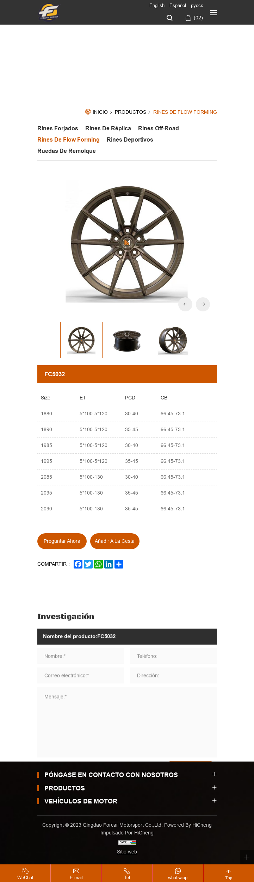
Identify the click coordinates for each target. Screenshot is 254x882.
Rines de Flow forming (185, 112)
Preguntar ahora (62, 541)
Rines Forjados (57, 128)
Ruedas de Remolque (66, 151)
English (157, 5)
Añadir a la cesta (115, 541)
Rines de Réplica (108, 128)
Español (177, 5)
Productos (130, 112)
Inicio (100, 112)
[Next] (203, 304)
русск (197, 5)
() (197, 17)
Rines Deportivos (130, 140)
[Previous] (185, 304)
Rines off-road (158, 128)
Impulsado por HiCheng (127, 832)
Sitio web (127, 851)
